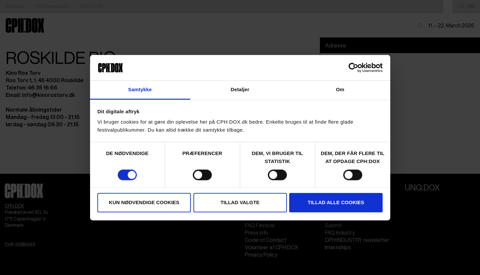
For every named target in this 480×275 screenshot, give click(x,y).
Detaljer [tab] (240, 90)
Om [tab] (340, 90)
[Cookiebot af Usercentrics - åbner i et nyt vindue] (353, 67)
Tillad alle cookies (336, 202)
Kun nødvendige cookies (144, 202)
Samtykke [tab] (140, 90)
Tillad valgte (240, 202)
